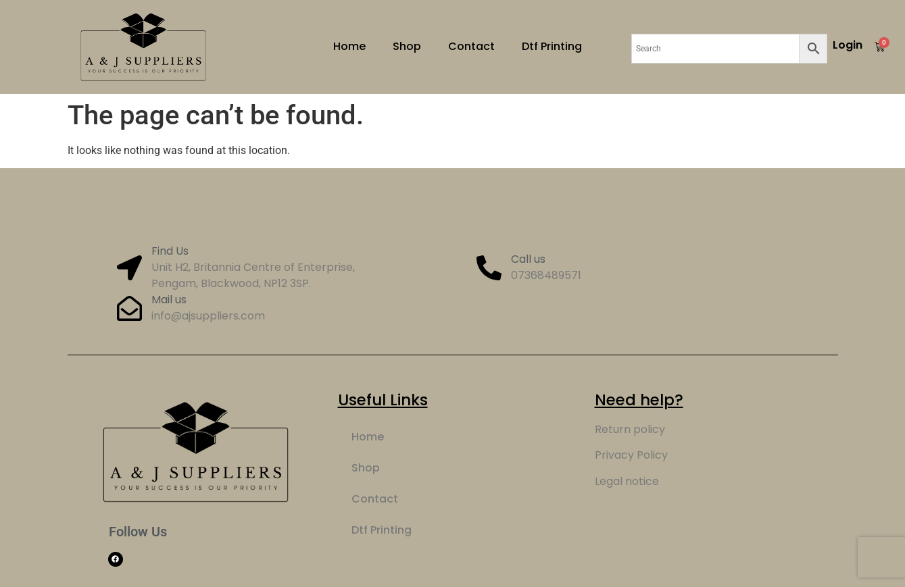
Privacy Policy (631, 455)
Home (349, 46)
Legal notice (627, 481)
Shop (407, 46)
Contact (471, 46)
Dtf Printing (552, 46)
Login (847, 45)
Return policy (630, 429)
